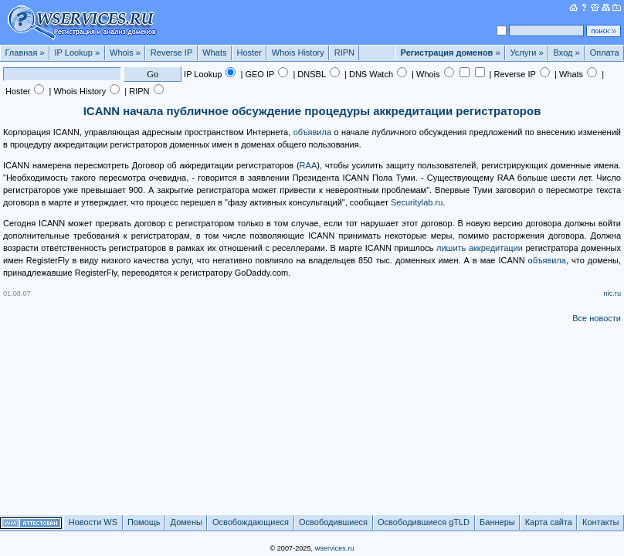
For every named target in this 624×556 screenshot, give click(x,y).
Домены (186, 522)
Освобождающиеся (250, 522)
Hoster (248, 52)
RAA (308, 165)
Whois (125, 52)
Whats (214, 52)
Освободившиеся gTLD (424, 522)
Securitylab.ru (417, 202)
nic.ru (612, 293)
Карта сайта (548, 522)
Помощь (144, 522)
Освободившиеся (333, 522)
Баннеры (497, 522)
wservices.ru (334, 548)
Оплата (604, 52)
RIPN (344, 52)
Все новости (596, 318)
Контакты (600, 522)
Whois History (298, 52)
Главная (25, 52)
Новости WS (93, 522)
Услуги (527, 52)
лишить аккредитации (479, 248)
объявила (312, 132)
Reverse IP (171, 52)
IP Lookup (77, 52)
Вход (567, 52)
